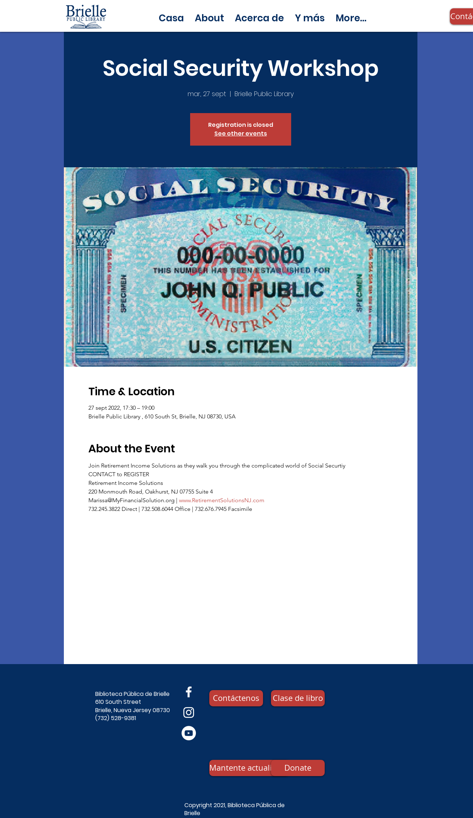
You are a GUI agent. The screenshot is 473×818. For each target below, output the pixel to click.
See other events (240, 133)
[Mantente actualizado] (249, 768)
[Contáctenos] (236, 698)
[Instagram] (188, 712)
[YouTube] (188, 733)
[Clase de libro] (298, 698)
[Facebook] (188, 692)
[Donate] (298, 768)
